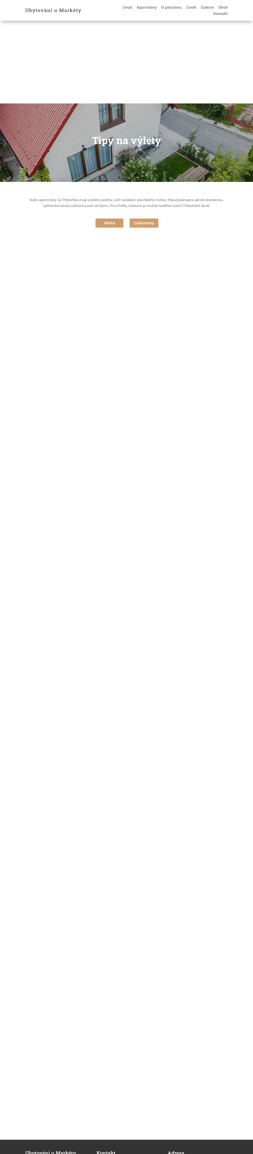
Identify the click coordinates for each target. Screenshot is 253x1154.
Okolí (223, 8)
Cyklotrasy (144, 140)
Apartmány (147, 8)
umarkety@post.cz (120, 1097)
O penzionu (171, 8)
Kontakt (221, 14)
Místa (109, 140)
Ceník (191, 8)
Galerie (207, 8)
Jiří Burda (50, 1148)
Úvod (127, 8)
